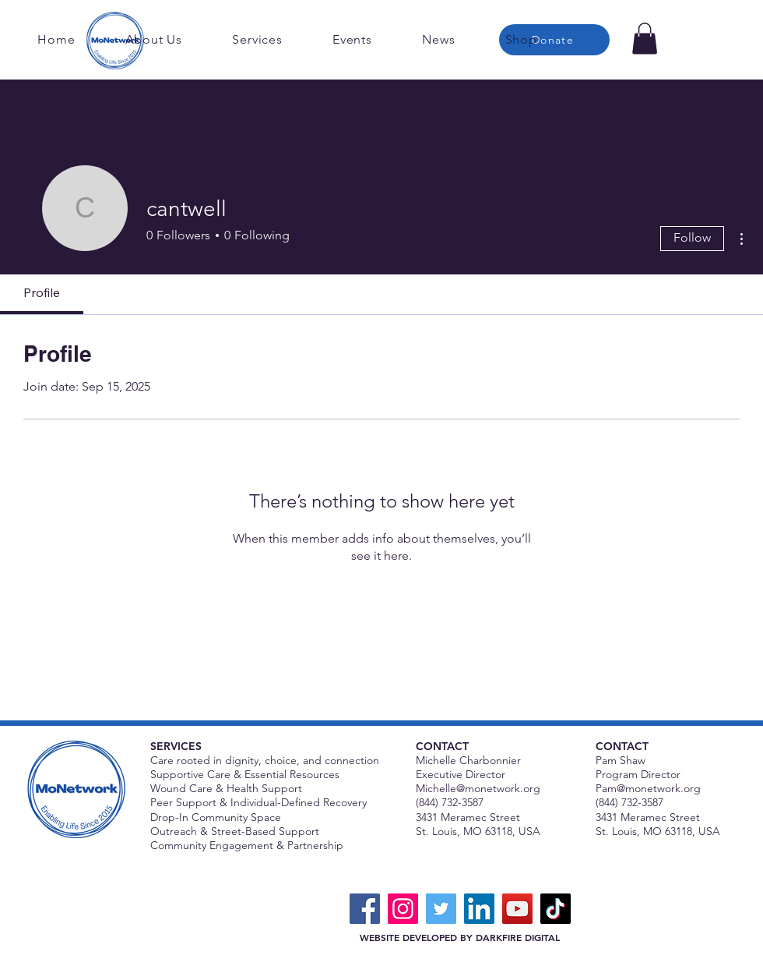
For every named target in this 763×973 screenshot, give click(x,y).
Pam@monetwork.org (648, 788)
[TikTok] (555, 908)
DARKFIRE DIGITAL (518, 937)
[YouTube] (517, 908)
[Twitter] (441, 908)
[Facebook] (365, 908)
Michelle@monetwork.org (478, 788)
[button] (644, 39)
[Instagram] (403, 908)
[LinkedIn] (479, 908)
